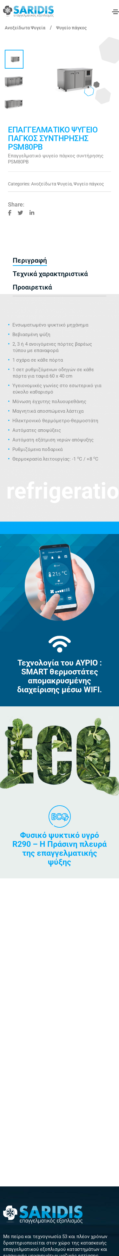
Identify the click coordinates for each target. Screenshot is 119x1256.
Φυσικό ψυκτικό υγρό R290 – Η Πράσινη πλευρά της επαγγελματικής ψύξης (59, 849)
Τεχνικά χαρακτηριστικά (50, 274)
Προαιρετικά (32, 287)
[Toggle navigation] (115, 12)
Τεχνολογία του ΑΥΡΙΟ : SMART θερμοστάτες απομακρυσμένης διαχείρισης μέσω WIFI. (59, 676)
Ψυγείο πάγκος (71, 27)
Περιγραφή (30, 260)
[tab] (59, 261)
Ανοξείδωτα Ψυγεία (25, 27)
